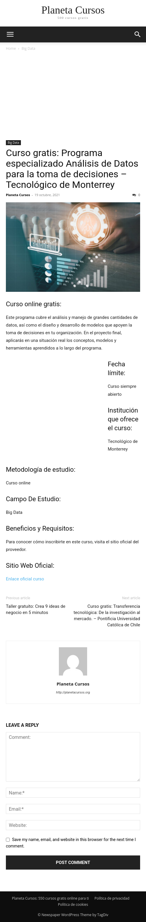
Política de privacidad (112, 898)
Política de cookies (73, 904)
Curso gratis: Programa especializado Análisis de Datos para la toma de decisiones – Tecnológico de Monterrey (72, 168)
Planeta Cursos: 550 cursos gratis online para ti (50, 898)
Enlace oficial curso (25, 579)
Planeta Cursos (18, 195)
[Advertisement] (73, 96)
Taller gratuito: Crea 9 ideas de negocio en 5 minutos (35, 609)
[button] (138, 34)
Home (11, 48)
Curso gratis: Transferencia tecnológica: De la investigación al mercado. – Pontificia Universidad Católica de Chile (107, 616)
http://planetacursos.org (73, 692)
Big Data (28, 48)
